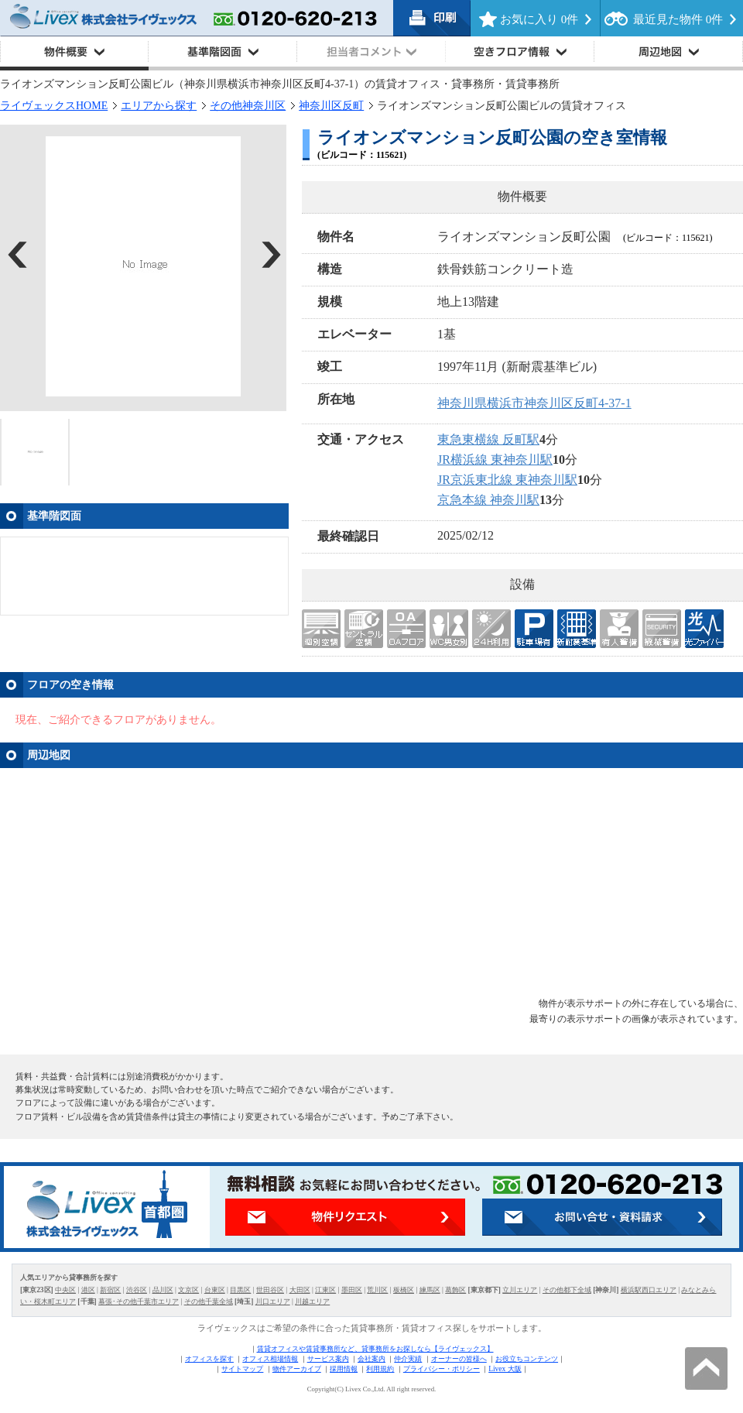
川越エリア (312, 1301)
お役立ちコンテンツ (526, 1359)
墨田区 (351, 1290)
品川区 (162, 1290)
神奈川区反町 (331, 105)
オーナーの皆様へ (459, 1359)
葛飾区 (455, 1290)
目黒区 (240, 1290)
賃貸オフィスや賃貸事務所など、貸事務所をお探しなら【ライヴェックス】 (375, 1349)
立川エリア (519, 1290)
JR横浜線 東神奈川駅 (495, 459)
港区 (88, 1290)
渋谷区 (136, 1290)
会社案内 (371, 1359)
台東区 (214, 1290)
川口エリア (272, 1301)
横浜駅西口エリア (648, 1290)
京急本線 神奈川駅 (488, 499)
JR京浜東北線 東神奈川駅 (507, 479)
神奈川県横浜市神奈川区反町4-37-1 (534, 403)
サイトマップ (242, 1369)
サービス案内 (328, 1359)
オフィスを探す (209, 1359)
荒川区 (377, 1290)
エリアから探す (159, 105)
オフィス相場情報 (270, 1359)
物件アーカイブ (296, 1369)
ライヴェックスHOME (54, 105)
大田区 (299, 1290)
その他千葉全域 (208, 1301)
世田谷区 (270, 1290)
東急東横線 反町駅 (488, 439)
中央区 (65, 1290)
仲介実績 (408, 1359)
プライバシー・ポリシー (441, 1369)
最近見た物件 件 (678, 19)
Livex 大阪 (504, 1369)
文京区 (188, 1290)
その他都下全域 (567, 1290)
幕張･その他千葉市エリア (138, 1301)
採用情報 (344, 1369)
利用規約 (380, 1369)
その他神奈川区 (248, 105)
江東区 (325, 1290)
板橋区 (403, 1290)
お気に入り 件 (539, 19)
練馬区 (429, 1290)
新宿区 (110, 1290)
